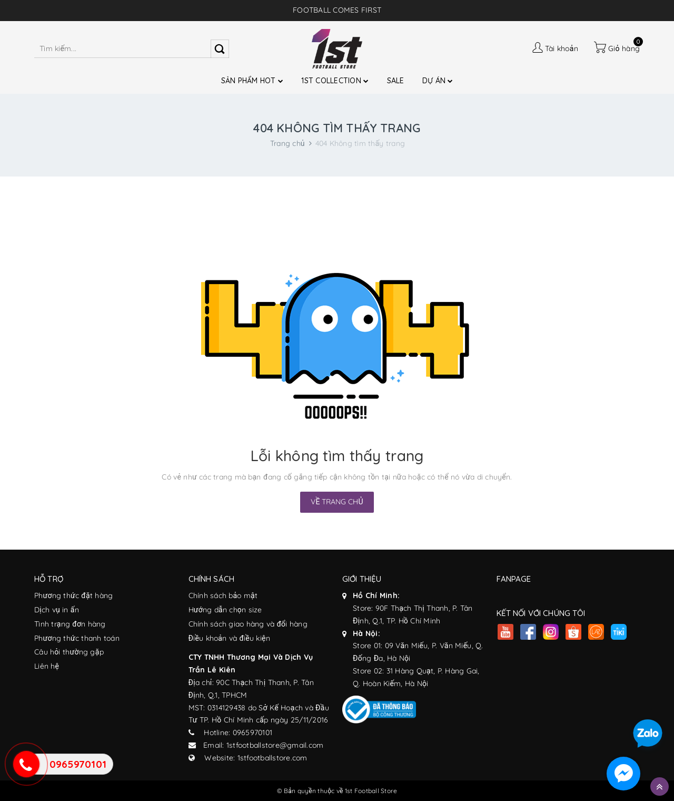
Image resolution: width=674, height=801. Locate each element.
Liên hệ (46, 666)
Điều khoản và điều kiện (229, 638)
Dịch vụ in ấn (56, 609)
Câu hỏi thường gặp (69, 652)
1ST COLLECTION (335, 80)
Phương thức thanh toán (77, 638)
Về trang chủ (337, 501)
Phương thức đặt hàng (73, 595)
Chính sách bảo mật (223, 595)
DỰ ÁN (437, 80)
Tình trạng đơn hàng (70, 624)
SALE (395, 80)
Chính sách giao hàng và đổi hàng (248, 624)
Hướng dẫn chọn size (225, 609)
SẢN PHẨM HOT (252, 80)
